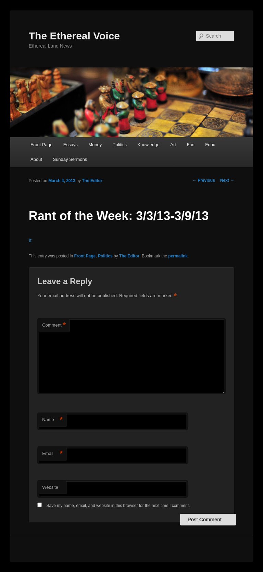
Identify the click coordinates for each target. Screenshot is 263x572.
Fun (190, 144)
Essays (70, 144)
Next (227, 180)
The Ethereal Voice (74, 35)
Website (50, 487)
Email (52, 454)
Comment (54, 325)
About (36, 159)
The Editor (92, 180)
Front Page (41, 144)
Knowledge (148, 144)
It (30, 240)
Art (173, 144)
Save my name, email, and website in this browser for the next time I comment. (118, 505)
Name (52, 420)
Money (95, 144)
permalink (178, 256)
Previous (203, 180)
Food (210, 144)
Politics (120, 144)
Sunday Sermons (70, 159)
